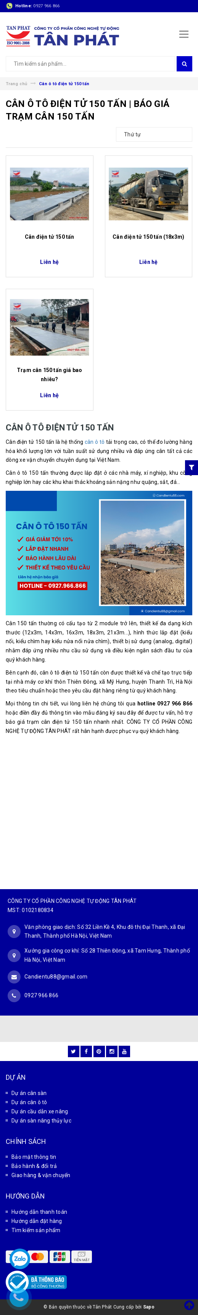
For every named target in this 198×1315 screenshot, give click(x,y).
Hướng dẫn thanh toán (39, 1212)
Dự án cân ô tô (29, 1102)
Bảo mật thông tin (33, 1157)
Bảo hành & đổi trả (34, 1166)
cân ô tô (95, 442)
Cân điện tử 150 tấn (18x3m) (148, 237)
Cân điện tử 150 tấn (49, 237)
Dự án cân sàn (29, 1093)
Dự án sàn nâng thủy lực (41, 1121)
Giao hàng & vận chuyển (41, 1175)
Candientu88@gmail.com (55, 977)
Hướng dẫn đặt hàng (36, 1221)
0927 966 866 (46, 5)
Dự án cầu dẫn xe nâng (39, 1111)
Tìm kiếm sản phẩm (35, 1230)
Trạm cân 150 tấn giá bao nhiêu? (49, 374)
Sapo (149, 1307)
